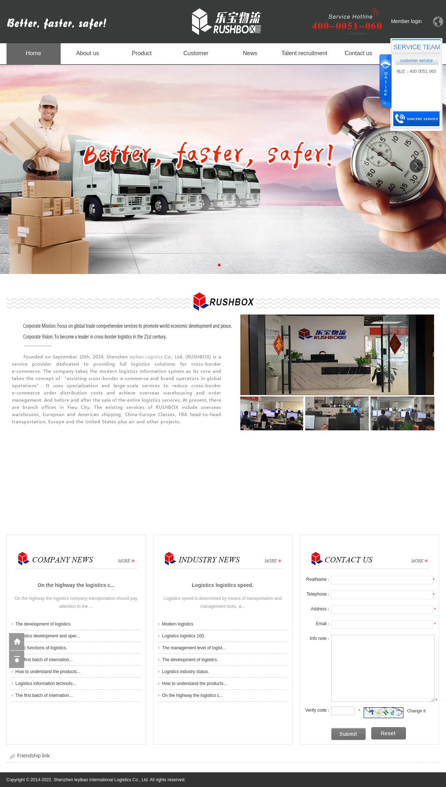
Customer (195, 53)
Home (33, 53)
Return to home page (16, 641)
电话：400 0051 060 (416, 71)
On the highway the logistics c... (192, 695)
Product (142, 53)
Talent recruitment (304, 53)
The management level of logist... (194, 647)
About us (87, 53)
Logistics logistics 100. (183, 635)
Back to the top (16, 659)
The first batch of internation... (44, 659)
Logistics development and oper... (48, 635)
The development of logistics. (44, 624)
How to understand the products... (48, 671)
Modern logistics (178, 624)
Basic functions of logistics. (41, 647)
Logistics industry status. (185, 671)
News (250, 53)
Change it (416, 710)
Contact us (358, 53)
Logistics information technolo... (46, 683)
